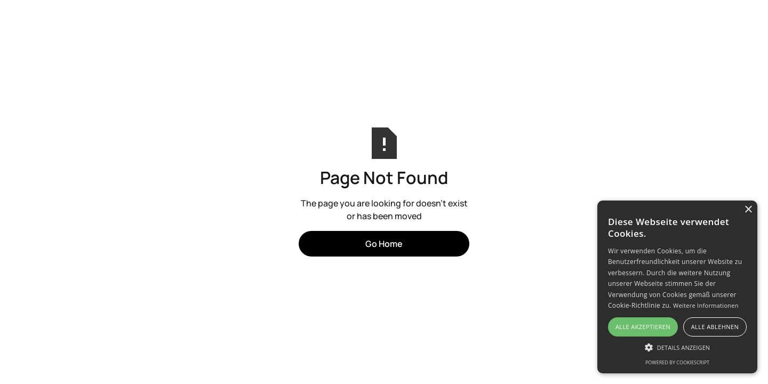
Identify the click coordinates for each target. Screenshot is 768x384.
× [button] (748, 210)
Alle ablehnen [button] (715, 327)
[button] (677, 347)
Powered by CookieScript (677, 362)
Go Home (384, 244)
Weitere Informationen (706, 305)
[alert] (677, 287)
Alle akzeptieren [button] (642, 327)
